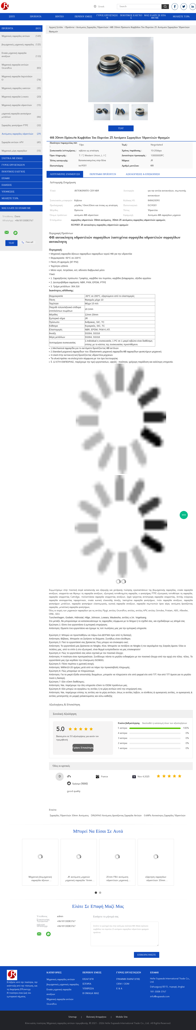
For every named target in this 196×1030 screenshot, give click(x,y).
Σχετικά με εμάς (12, 158)
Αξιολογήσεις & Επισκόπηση (143, 174)
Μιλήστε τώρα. (181, 16)
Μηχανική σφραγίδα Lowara (21, 96)
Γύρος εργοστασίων (107, 16)
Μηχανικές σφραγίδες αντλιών (21, 36)
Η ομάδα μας (90, 993)
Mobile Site (122, 1017)
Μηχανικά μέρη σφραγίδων (21, 150)
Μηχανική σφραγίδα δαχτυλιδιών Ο (21, 78)
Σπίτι (12, 16)
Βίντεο (59, 16)
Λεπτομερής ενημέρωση (65, 174)
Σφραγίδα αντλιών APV (21, 142)
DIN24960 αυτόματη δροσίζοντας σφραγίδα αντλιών (116, 815)
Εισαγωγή (88, 979)
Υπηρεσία (88, 988)
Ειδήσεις (7, 185)
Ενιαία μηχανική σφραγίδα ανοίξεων (21, 55)
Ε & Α (119, 988)
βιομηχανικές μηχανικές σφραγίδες (21, 44)
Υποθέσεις (8, 192)
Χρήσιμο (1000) (80, 783)
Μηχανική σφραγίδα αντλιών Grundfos (21, 67)
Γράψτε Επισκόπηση (83, 748)
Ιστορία (86, 984)
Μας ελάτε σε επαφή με (155, 16)
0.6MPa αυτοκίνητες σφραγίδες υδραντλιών (164, 815)
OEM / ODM (122, 984)
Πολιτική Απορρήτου (96, 1017)
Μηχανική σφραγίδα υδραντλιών (21, 105)
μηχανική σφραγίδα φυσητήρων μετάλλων (21, 116)
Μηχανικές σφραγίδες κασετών (21, 88)
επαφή (6, 178)
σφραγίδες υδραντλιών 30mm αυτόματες (69, 815)
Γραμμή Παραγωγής (128, 979)
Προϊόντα (35, 16)
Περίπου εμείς (83, 16)
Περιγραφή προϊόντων (103, 174)
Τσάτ (121, 128)
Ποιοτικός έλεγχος (131, 16)
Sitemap (72, 1017)
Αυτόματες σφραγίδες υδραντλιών (21, 134)
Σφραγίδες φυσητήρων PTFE (21, 125)
